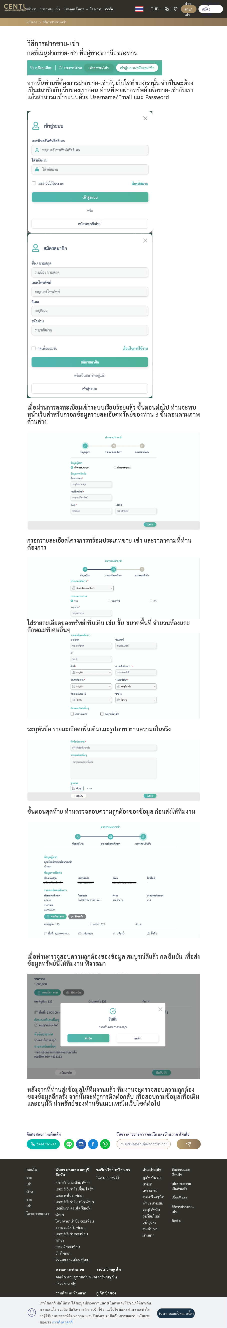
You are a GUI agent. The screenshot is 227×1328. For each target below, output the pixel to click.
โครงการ (95, 9)
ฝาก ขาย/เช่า (188, 9)
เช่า (29, 1184)
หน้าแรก (31, 9)
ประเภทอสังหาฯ (75, 9)
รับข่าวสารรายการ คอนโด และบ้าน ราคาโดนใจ (153, 1134)
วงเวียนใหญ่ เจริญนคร (113, 1169)
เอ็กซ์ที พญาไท (106, 1277)
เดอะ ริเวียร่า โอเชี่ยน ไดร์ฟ (75, 1189)
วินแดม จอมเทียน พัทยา (72, 1259)
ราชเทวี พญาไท (108, 1269)
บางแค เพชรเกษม (70, 1269)
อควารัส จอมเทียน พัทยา (73, 1182)
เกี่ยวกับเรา (179, 1197)
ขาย (29, 1177)
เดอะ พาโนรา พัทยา (70, 1195)
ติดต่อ (109, 9)
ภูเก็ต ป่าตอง (106, 1293)
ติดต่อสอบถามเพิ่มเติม (44, 1134)
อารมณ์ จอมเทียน (68, 1246)
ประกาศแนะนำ (50, 9)
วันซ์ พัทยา (63, 1253)
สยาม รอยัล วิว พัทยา (70, 1227)
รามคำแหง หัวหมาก (71, 1293)
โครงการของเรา (38, 1213)
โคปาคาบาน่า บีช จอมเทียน (75, 1221)
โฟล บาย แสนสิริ (107, 1177)
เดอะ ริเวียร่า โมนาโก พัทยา (75, 1201)
